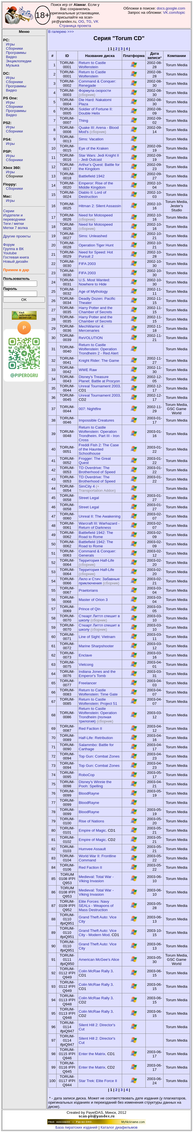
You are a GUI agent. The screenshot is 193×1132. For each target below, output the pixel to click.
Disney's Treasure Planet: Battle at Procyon (99, 379)
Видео (11, 57)
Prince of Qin (89, 609)
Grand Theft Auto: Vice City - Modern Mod (97, 933)
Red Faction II (90, 728)
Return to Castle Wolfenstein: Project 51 (98, 701)
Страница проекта (75, 26)
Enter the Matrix (92, 1054)
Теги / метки (13, 223)
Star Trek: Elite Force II (98, 1081)
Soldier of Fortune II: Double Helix (96, 111)
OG (81, 21)
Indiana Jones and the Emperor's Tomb (97, 673)
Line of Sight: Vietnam (97, 637)
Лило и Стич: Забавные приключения (99, 581)
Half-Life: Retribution (96, 738)
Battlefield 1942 (92, 176)
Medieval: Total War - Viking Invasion (96, 879)
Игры (10, 44)
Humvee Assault (92, 849)
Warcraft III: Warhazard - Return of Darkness (99, 525)
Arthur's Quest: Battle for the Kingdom (99, 167)
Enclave (85, 655)
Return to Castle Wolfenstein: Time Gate (98, 692)
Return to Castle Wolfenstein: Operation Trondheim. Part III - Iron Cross (99, 433)
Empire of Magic (92, 830)
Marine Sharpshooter (96, 646)
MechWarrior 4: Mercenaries (91, 328)
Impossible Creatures (96, 420)
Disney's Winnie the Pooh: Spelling (95, 784)
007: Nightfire (90, 409)
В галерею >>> (61, 31)
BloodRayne (89, 793)
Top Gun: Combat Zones (99, 756)
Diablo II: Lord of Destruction (92, 194)
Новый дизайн (15, 261)
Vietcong (86, 664)
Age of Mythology (93, 291)
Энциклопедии (18, 61)
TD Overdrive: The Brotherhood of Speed (97, 470)
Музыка (12, 65)
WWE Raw (88, 370)
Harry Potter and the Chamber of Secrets (96, 310)
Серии (8, 211)
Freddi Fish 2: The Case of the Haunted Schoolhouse (99, 449)
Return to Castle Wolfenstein (92, 65)
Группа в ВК (13, 249)
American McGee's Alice (99, 959)
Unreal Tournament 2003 (99, 386)
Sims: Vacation (91, 139)
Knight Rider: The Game (99, 360)
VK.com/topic (174, 12)
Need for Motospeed (96, 215)
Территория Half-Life (96, 560)
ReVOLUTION (91, 338)
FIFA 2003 (87, 264)
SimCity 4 (87, 486)
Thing (83, 120)
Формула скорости (95, 90)
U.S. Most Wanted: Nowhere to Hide (94, 282)
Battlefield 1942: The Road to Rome (96, 534)
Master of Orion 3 (93, 600)
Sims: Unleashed (93, 236)
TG (88, 21)
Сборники (14, 48)
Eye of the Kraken (94, 148)
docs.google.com (171, 8)
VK (95, 21)
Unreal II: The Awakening (99, 516)
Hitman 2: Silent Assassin (100, 206)
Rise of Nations (91, 821)
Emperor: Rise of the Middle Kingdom (96, 185)
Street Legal (89, 498)
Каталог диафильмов (119, 1127)
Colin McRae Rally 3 (96, 971)
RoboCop (87, 775)
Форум (9, 245)
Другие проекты (17, 236)
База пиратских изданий (76, 1127)
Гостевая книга (16, 257)
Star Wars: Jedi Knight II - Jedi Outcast (99, 157)
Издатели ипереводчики (14, 217)
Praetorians (88, 590)
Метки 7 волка (15, 228)
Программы (16, 53)
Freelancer (88, 683)
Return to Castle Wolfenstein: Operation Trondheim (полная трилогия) (98, 714)
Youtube (10, 253)
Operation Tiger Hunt (96, 245)
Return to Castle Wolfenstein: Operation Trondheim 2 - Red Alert (98, 349)
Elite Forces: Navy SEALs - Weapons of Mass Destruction (96, 905)
